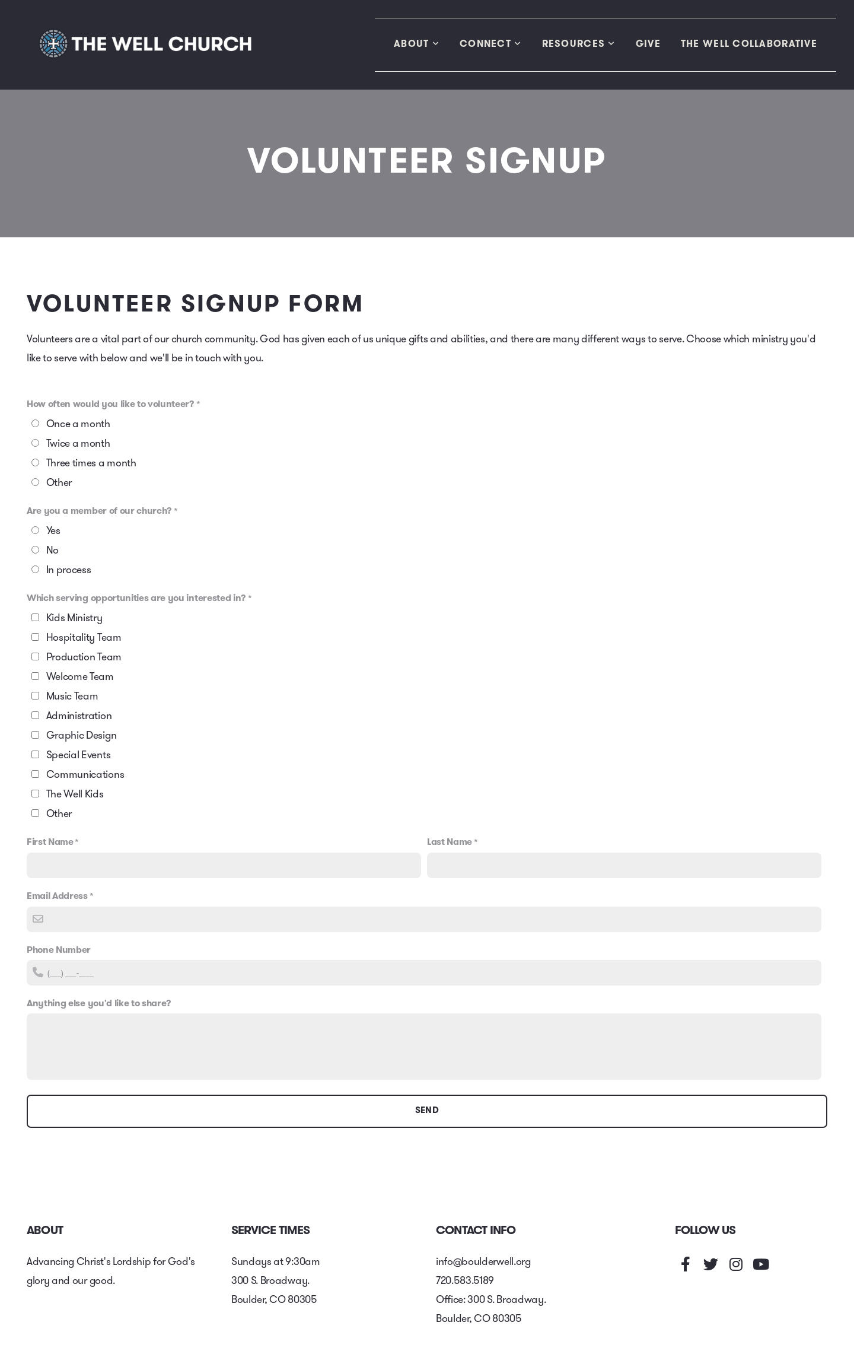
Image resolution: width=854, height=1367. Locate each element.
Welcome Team (80, 677)
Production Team (84, 658)
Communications (85, 775)
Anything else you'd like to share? (99, 1004)
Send (427, 1111)
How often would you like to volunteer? (111, 404)
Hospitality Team (84, 638)
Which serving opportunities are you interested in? (136, 598)
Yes (53, 531)
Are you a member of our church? (99, 511)
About (416, 44)
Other (59, 483)
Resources (579, 44)
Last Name (449, 842)
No (52, 551)
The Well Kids (75, 795)
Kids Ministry (74, 618)
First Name (50, 842)
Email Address (57, 896)
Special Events (78, 756)
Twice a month (78, 444)
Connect (491, 44)
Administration (79, 716)
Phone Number (59, 950)
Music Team (72, 697)
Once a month (78, 424)
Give (648, 44)
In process (68, 570)
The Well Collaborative (749, 44)
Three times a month (91, 464)
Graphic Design (81, 736)
